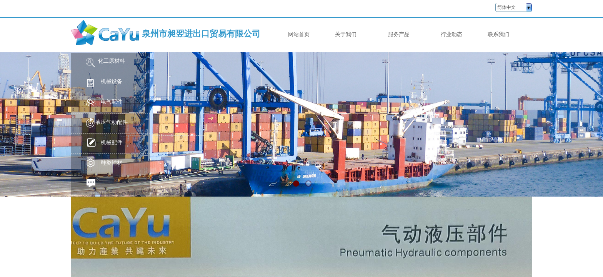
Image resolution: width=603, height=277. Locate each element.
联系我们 (498, 34)
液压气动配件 (111, 122)
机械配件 (111, 142)
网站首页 (299, 34)
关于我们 (345, 34)
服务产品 (399, 34)
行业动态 (451, 34)
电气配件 (111, 102)
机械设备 (111, 81)
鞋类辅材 (111, 163)
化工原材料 (111, 61)
